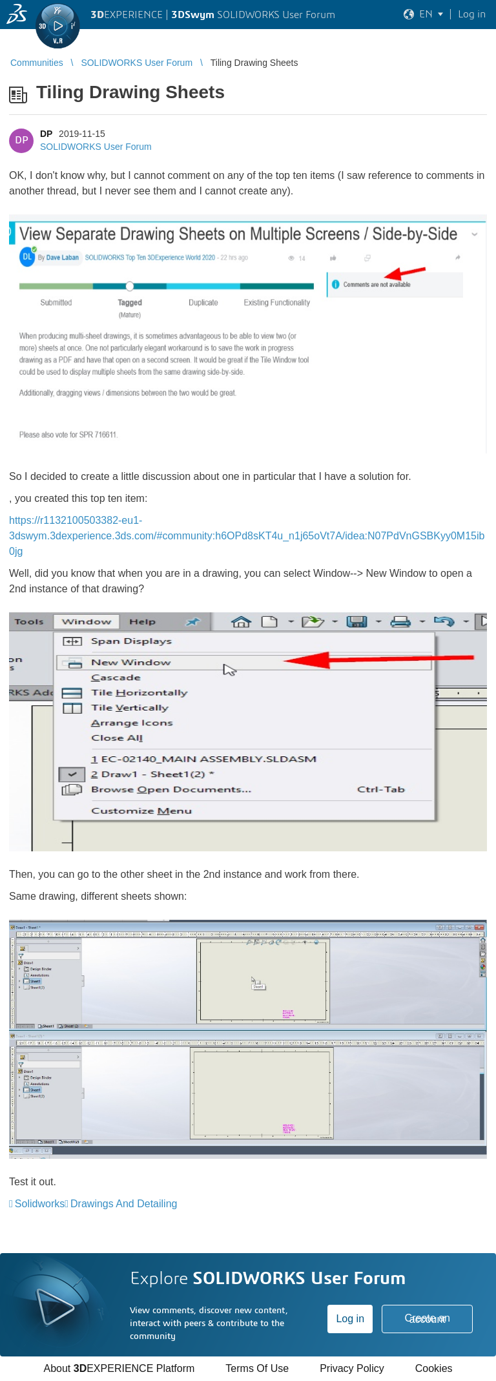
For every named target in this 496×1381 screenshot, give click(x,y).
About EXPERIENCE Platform (118, 1368)
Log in (350, 1318)
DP (46, 134)
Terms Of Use (257, 1368)
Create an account (427, 1319)
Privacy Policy (352, 1368)
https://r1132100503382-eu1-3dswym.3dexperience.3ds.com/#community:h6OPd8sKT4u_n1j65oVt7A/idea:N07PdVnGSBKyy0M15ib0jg (246, 536)
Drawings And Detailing (123, 1203)
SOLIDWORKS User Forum (96, 146)
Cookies (434, 1368)
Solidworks (40, 1203)
